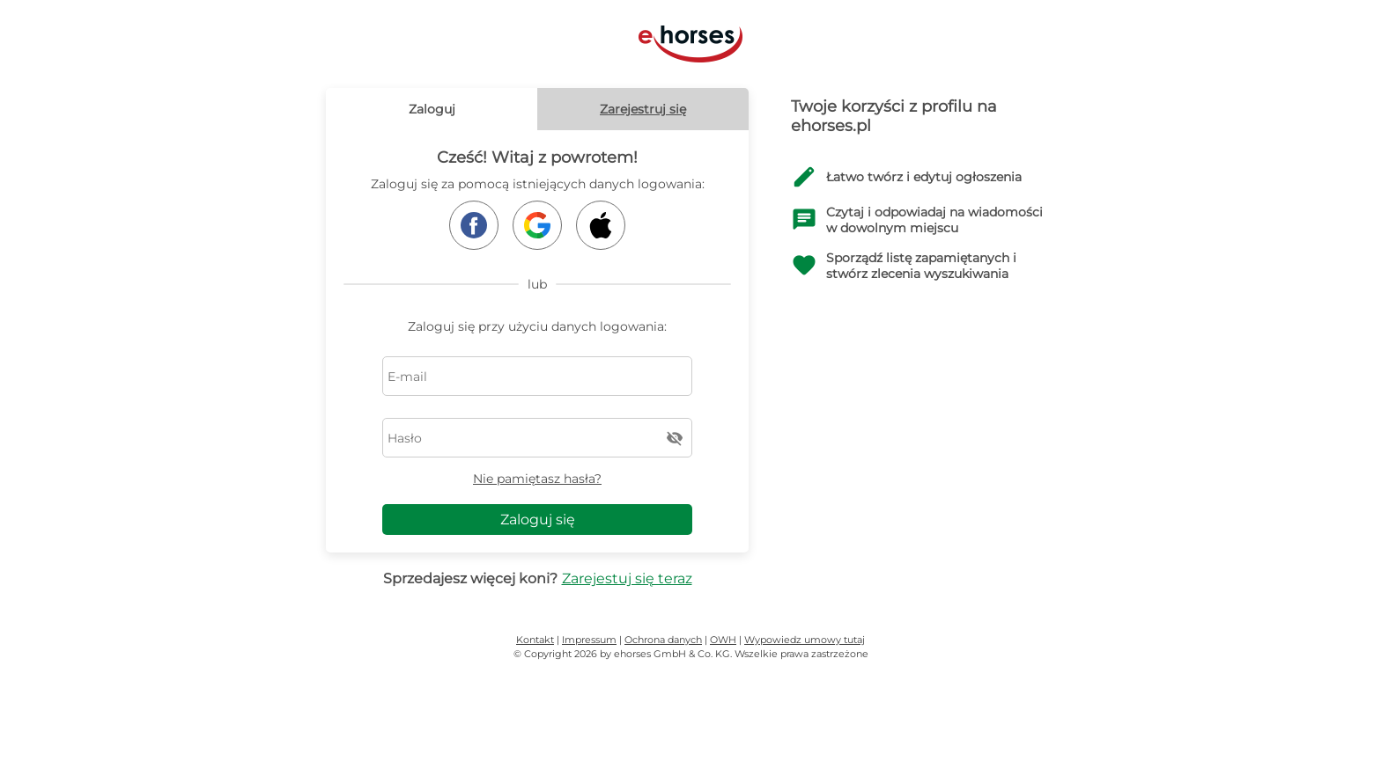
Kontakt (535, 639)
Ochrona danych (663, 639)
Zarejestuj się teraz (627, 578)
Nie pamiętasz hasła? (537, 479)
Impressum (589, 639)
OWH (723, 639)
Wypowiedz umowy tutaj (804, 639)
